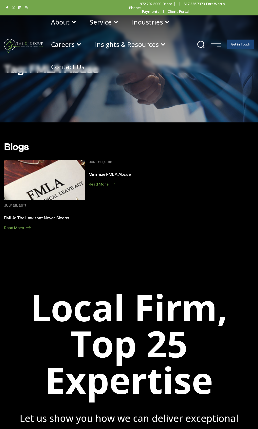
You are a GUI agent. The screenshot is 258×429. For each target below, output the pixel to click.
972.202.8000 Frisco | (157, 3)
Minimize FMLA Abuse (110, 202)
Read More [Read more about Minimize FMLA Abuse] (99, 212)
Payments (150, 11)
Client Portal (178, 11)
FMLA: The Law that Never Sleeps (36, 246)
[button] (201, 44)
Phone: (135, 7)
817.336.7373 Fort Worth (204, 3)
